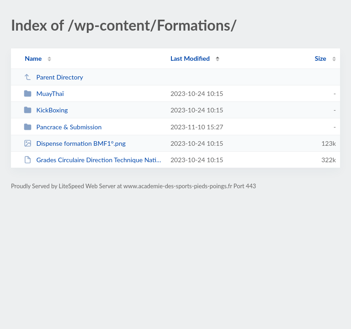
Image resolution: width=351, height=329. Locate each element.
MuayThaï (44, 93)
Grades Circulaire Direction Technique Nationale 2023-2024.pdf (93, 160)
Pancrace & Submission (62, 127)
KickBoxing (46, 110)
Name (33, 58)
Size (320, 58)
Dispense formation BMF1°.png (75, 143)
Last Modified (190, 58)
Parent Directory (53, 77)
